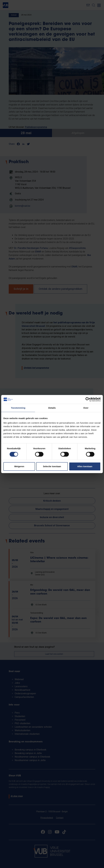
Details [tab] (52, 408)
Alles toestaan (84, 466)
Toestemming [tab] (18, 408)
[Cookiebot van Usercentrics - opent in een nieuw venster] (88, 399)
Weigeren (19, 466)
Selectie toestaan (52, 466)
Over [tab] (85, 408)
